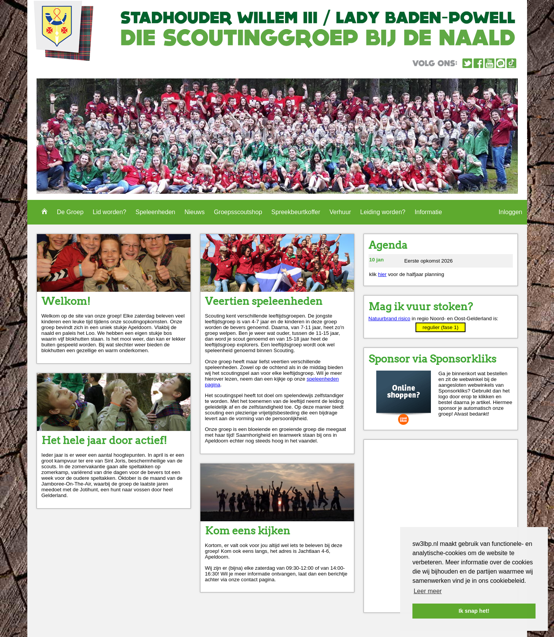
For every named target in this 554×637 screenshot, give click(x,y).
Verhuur (340, 212)
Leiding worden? (382, 212)
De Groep (70, 212)
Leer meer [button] (428, 591)
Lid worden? (109, 212)
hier (382, 274)
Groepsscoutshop (238, 212)
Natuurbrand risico (389, 318)
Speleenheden (155, 212)
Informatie (428, 212)
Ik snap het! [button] (474, 611)
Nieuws (194, 212)
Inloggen (510, 212)
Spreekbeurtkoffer (295, 212)
